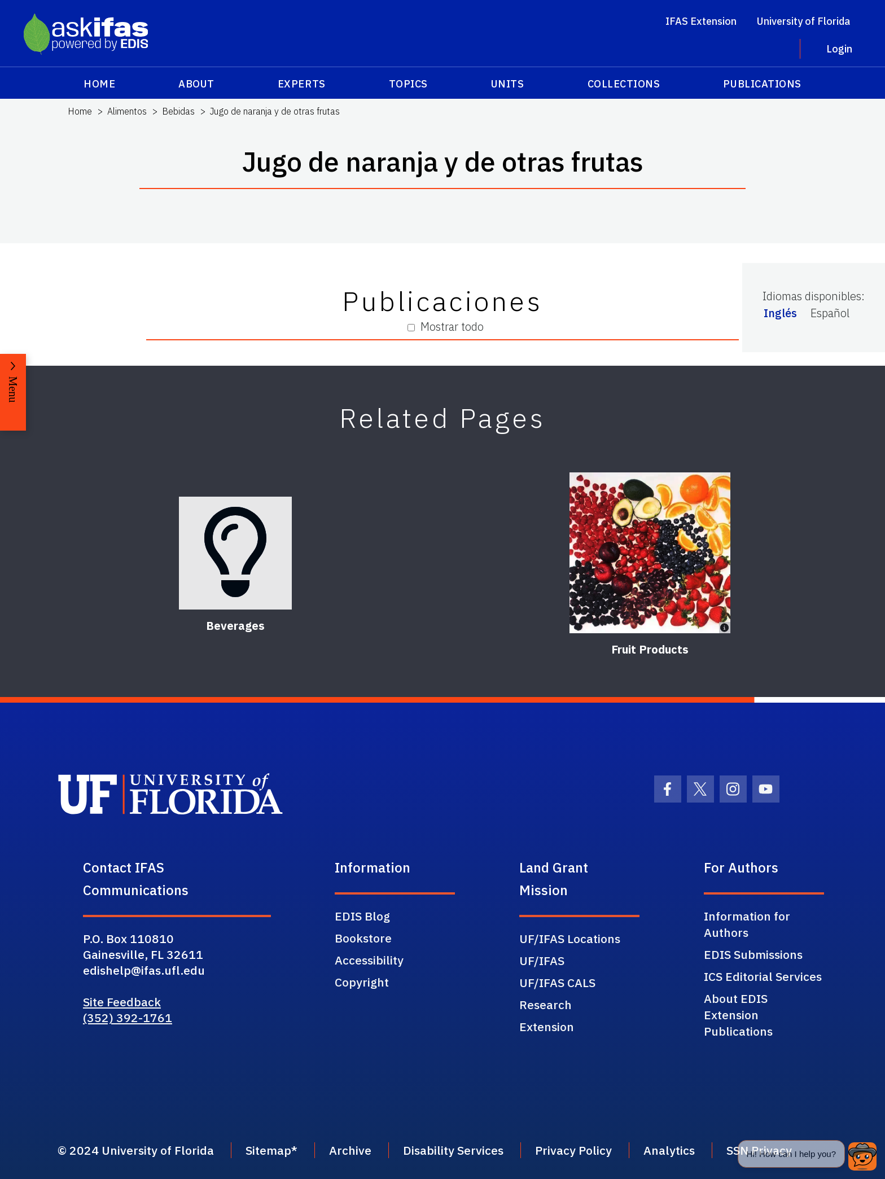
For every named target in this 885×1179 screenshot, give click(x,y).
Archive (350, 1150)
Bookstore (363, 938)
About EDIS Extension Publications (738, 1014)
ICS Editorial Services (763, 976)
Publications (762, 83)
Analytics (669, 1150)
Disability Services (453, 1150)
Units (507, 83)
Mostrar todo (446, 326)
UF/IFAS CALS (557, 982)
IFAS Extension (701, 21)
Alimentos (127, 111)
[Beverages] (235, 553)
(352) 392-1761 (127, 1017)
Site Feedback (122, 1002)
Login (839, 48)
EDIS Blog (362, 916)
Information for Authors (747, 924)
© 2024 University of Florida (136, 1150)
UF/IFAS (541, 960)
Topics (408, 83)
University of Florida (803, 21)
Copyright (362, 982)
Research (545, 1005)
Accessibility (369, 960)
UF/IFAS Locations (569, 938)
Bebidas (178, 111)
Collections (624, 83)
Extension (546, 1027)
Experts (302, 83)
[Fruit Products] (649, 552)
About (196, 83)
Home (99, 83)
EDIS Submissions (753, 954)
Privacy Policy (573, 1150)
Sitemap (268, 1150)
